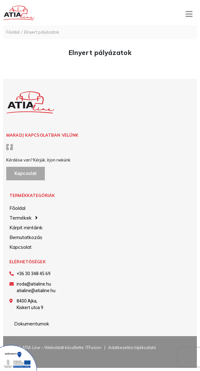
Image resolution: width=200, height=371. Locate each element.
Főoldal (13, 32)
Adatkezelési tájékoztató (132, 347)
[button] (25, 173)
